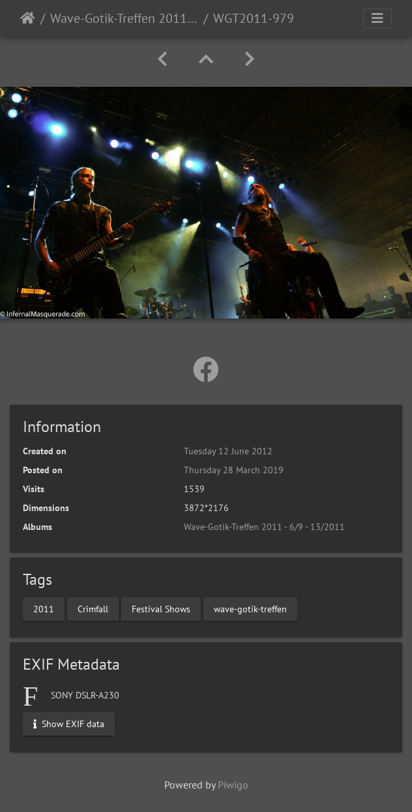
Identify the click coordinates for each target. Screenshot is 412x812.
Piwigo (233, 784)
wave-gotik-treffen (250, 609)
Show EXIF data (68, 723)
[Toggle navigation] (377, 18)
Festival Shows (161, 609)
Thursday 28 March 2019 (234, 470)
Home (27, 18)
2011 (43, 609)
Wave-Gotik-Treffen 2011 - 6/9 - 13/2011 (124, 18)
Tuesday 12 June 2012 (228, 451)
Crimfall (93, 609)
